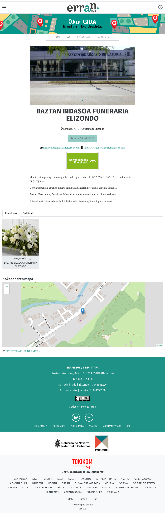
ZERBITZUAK (14, 351)
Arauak (93, 425)
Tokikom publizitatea (82, 504)
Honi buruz (40, 425)
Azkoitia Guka (18, 483)
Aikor (35, 479)
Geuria (109, 483)
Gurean (82, 499)
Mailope (92, 487)
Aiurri (48, 479)
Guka (25, 487)
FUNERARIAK (32, 351)
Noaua (106, 487)
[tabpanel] (82, 75)
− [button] (7, 291)
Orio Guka (150, 487)
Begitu (52, 483)
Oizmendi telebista (127, 487)
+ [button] (7, 286)
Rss (129, 425)
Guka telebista (43, 487)
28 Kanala (113, 492)
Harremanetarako (111, 425)
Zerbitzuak (28, 213)
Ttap (94, 499)
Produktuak (11, 213)
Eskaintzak (83, 37)
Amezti (72, 479)
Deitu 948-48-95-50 (82, 138)
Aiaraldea (20, 479)
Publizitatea (77, 425)
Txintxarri (52, 492)
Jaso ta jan (103, 37)
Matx (70, 499)
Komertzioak (62, 37)
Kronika (76, 487)
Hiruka (62, 487)
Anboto (86, 479)
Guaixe (12, 487)
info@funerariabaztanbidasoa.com (61, 147)
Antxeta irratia (106, 479)
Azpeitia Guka (142, 479)
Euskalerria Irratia (87, 483)
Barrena (37, 483)
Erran (66, 483)
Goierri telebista (144, 483)
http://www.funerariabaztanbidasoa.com (104, 147)
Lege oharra (58, 425)
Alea (60, 479)
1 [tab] (82, 100)
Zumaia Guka (94, 492)
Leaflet (159, 345)
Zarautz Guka (73, 492)
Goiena (123, 483)
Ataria (125, 479)
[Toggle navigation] (4, 7)
